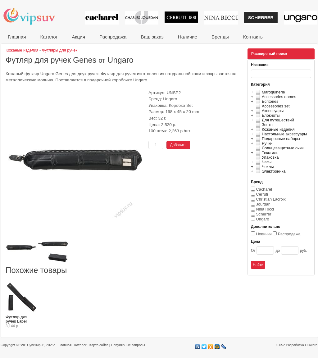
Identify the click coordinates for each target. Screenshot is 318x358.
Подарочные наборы (277, 138)
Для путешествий (274, 120)
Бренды (220, 36)
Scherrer (263, 214)
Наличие (187, 36)
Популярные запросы (128, 345)
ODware (311, 345)
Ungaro (262, 219)
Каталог (48, 36)
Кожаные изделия (274, 129)
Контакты (253, 36)
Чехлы (264, 166)
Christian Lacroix (271, 199)
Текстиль (266, 152)
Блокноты (267, 115)
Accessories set (272, 106)
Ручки (263, 143)
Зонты (263, 124)
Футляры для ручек (59, 50)
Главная (17, 36)
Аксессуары (269, 110)
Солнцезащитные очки (278, 148)
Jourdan (263, 204)
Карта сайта (98, 345)
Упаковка (266, 157)
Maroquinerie (269, 92)
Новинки (264, 234)
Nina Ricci (265, 209)
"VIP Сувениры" (32, 345)
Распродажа (112, 36)
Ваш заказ (152, 36)
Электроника (269, 171)
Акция (78, 36)
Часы (262, 162)
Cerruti (262, 194)
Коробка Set (181, 105)
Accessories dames (275, 96)
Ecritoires (266, 101)
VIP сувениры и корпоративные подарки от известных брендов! (33, 16)
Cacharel (264, 189)
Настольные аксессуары (280, 134)
